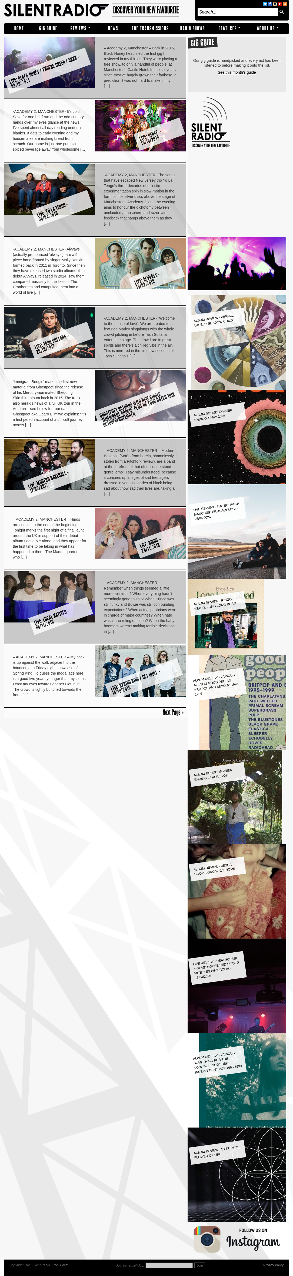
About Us (266, 28)
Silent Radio (98, 10)
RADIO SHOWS (192, 28)
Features (228, 28)
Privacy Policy (273, 1265)
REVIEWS (78, 28)
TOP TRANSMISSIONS (150, 28)
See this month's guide (237, 72)
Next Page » (173, 712)
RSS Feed (59, 1265)
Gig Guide (48, 28)
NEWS (113, 28)
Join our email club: (130, 1265)
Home (19, 28)
